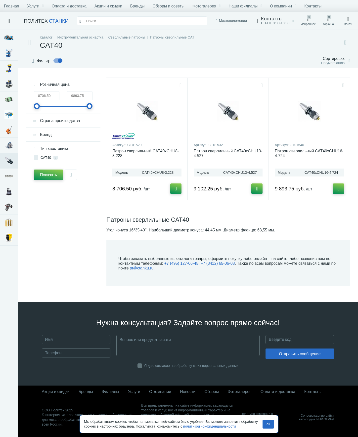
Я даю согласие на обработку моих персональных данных (191, 366)
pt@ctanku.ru (141, 268)
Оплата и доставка (69, 6)
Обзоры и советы (168, 6)
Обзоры (211, 392)
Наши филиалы (245, 6)
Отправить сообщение (299, 354)
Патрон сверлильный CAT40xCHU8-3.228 (145, 153)
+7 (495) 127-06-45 (181, 263)
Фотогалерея (206, 6)
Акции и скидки (108, 6)
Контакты (312, 6)
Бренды (137, 6)
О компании (283, 6)
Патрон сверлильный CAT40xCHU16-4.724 (309, 153)
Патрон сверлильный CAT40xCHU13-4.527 (228, 153)
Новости (187, 392)
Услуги (35, 6)
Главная (11, 6)
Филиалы (110, 392)
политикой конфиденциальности (209, 426)
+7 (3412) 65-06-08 (218, 263)
